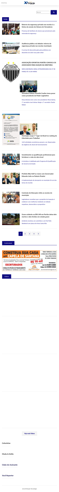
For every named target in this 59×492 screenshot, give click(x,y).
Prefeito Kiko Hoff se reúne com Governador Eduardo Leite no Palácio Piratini (38, 175)
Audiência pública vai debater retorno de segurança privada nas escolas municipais (37, 45)
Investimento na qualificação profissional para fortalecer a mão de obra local (38, 156)
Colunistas (6, 443)
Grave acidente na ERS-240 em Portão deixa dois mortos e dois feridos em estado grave (39, 215)
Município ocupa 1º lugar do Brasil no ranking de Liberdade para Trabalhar (39, 137)
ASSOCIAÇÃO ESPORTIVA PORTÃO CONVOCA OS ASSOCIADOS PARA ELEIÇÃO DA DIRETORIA (39, 64)
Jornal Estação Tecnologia (29, 489)
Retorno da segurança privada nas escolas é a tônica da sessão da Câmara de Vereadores (38, 26)
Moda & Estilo (8, 454)
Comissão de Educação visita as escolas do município (37, 194)
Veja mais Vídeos (29, 433)
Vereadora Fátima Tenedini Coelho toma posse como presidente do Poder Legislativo (38, 94)
